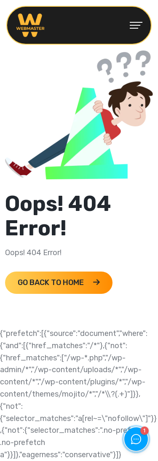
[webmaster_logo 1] (30, 24)
